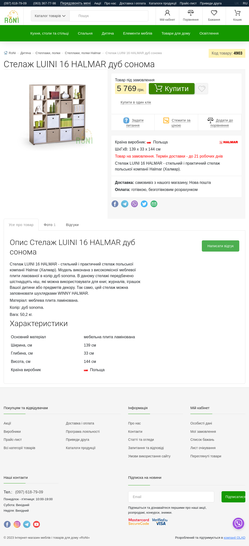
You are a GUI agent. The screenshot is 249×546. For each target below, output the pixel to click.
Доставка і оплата (132, 3)
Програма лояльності (83, 431)
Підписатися (235, 497)
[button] (51, 111)
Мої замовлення (203, 431)
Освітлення (209, 33)
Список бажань (202, 440)
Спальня (85, 33)
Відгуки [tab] (72, 225)
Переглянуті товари (205, 456)
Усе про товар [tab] (21, 225)
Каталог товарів (48, 16)
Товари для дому (175, 33)
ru (245, 3)
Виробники (12, 431)
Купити (171, 88)
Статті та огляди (141, 440)
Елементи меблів (137, 33)
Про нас (110, 3)
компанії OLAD (234, 537)
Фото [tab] (50, 225)
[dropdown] (238, 523)
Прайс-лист (188, 3)
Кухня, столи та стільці (49, 33)
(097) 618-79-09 (29, 492)
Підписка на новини (144, 477)
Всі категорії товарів (19, 448)
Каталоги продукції (163, 3)
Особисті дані (201, 423)
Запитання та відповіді (146, 448)
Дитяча (108, 33)
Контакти (135, 431)
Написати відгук (220, 246)
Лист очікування (203, 448)
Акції (97, 3)
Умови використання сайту (149, 456)
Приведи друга (211, 3)
